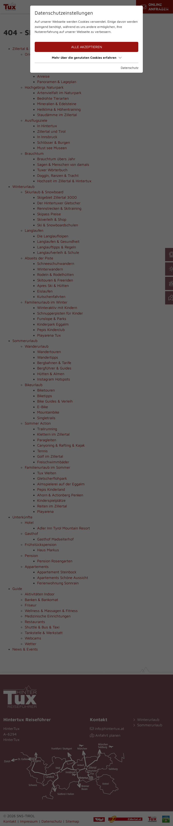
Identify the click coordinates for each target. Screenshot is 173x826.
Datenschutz (129, 68)
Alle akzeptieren (86, 47)
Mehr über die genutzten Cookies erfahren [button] (86, 57)
